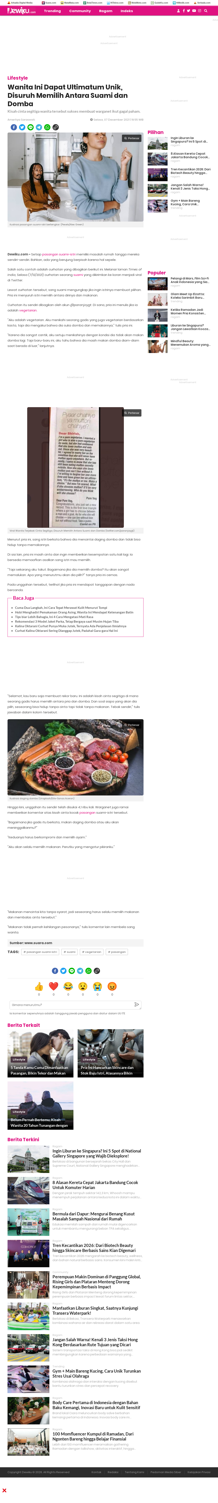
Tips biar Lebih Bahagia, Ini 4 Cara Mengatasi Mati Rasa (54, 617)
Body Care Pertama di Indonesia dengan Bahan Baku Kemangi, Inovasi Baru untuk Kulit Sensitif (96, 1405)
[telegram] (39, 127)
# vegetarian (91, 952)
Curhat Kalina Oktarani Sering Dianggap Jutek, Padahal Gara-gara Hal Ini (66, 630)
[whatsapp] (47, 127)
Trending (52, 11)
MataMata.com (71, 3)
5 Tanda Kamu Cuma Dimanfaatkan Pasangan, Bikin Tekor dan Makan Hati (39, 1070)
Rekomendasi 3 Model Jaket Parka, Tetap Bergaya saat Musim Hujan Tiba (67, 621)
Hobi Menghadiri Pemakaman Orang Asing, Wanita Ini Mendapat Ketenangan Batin (74, 612)
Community (80, 11)
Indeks (127, 11)
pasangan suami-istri (59, 254)
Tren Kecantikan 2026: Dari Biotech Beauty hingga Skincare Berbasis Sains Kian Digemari (94, 1248)
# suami (69, 952)
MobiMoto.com (139, 3)
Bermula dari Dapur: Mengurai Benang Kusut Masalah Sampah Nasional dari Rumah (94, 1216)
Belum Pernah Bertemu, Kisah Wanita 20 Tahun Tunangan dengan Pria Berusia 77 (39, 1122)
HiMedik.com (182, 3)
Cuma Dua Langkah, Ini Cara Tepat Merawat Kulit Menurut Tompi (61, 607)
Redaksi (113, 1472)
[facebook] (14, 127)
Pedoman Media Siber (166, 1472)
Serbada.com (203, 3)
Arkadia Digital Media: (22, 3)
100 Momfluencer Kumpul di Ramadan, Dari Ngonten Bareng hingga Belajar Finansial (93, 1436)
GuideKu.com (161, 3)
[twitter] (22, 127)
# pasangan (117, 952)
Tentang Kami (134, 1472)
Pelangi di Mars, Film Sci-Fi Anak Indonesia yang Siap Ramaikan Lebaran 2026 (190, 280)
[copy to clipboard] (55, 127)
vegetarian (28, 310)
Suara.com (50, 3)
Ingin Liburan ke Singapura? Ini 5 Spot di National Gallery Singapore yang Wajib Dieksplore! (97, 1153)
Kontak (96, 1472)
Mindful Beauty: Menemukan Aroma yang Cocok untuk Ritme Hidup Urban (190, 343)
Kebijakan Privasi (199, 1472)
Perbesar (131, 138)
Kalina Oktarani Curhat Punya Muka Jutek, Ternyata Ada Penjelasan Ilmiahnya (70, 626)
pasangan (87, 812)
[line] (30, 127)
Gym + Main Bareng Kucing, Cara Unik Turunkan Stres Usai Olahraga (186, 202)
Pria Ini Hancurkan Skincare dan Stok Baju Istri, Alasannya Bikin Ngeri (107, 1070)
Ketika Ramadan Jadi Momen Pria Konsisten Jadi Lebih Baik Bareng (187, 311)
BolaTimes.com (94, 3)
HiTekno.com (116, 3)
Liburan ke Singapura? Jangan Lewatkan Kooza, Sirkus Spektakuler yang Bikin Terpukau (190, 327)
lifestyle (19, 1059)
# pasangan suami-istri (40, 952)
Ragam (105, 11)
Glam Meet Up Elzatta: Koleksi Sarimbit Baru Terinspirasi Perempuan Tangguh (188, 296)
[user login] (178, 12)
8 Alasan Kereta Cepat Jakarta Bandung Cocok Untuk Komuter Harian (189, 155)
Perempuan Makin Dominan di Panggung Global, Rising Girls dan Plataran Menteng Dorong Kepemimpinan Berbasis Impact (97, 1281)
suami (78, 275)
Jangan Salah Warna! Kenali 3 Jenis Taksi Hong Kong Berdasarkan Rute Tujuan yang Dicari (95, 1342)
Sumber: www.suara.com (31, 943)
